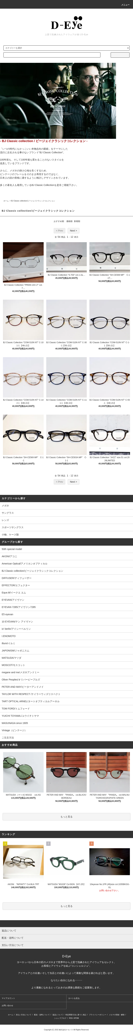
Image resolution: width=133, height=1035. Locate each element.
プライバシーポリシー (97, 1015)
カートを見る (74, 998)
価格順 (69, 221)
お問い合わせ (7, 1005)
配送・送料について (42, 1015)
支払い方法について (23, 1015)
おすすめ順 (59, 221)
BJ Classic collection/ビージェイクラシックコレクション (33, 201)
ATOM (76, 1018)
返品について (57, 1015)
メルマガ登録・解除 (117, 1015)
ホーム (6, 201)
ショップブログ (60, 1018)
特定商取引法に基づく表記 (75, 1015)
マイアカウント (8, 998)
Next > (73, 230)
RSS (71, 1018)
